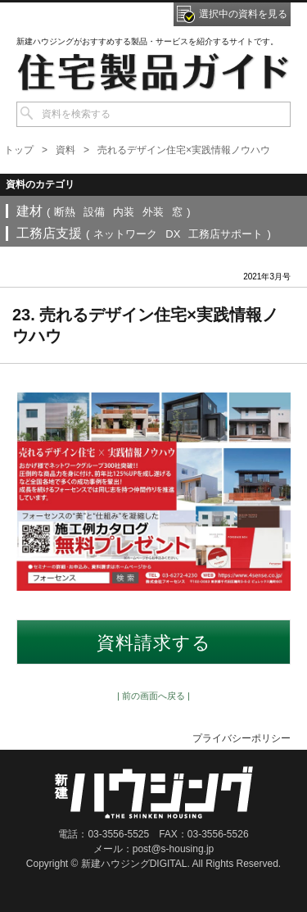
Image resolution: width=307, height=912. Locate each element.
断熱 (64, 212)
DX (172, 234)
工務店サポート (225, 234)
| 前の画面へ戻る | (153, 696)
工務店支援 (49, 233)
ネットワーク (125, 234)
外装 (153, 212)
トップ (19, 150)
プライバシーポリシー (241, 738)
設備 (94, 212)
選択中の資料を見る (243, 14)
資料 (65, 150)
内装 (123, 212)
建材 (29, 211)
